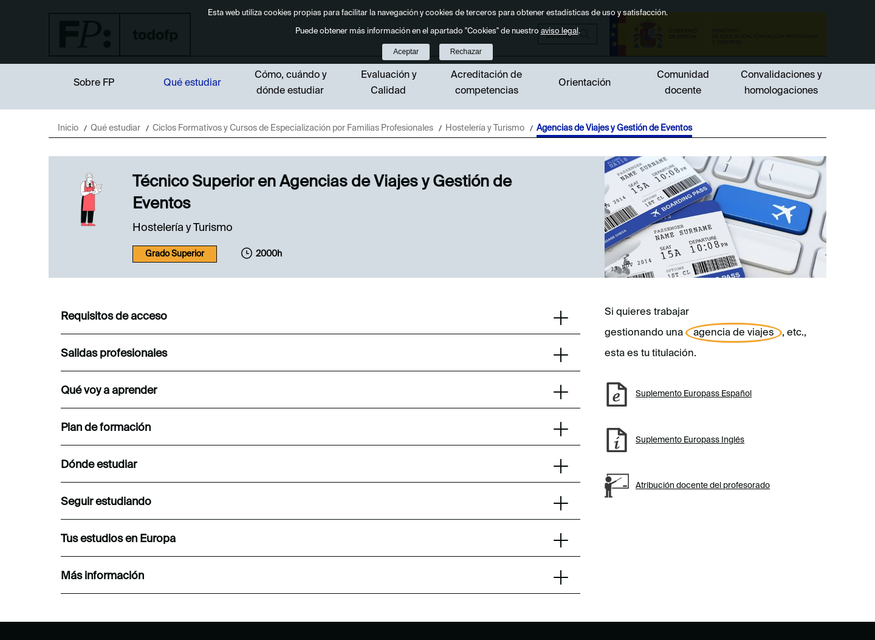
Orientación (584, 83)
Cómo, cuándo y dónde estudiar (290, 83)
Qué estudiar (192, 83)
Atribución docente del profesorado (703, 485)
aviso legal (559, 31)
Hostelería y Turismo (484, 128)
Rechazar (466, 51)
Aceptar (406, 51)
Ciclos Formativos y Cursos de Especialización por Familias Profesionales (293, 128)
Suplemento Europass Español (694, 394)
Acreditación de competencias (486, 83)
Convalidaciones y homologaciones (781, 83)
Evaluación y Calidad (388, 83)
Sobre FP (94, 83)
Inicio (68, 128)
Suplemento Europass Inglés (690, 440)
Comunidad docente (683, 83)
